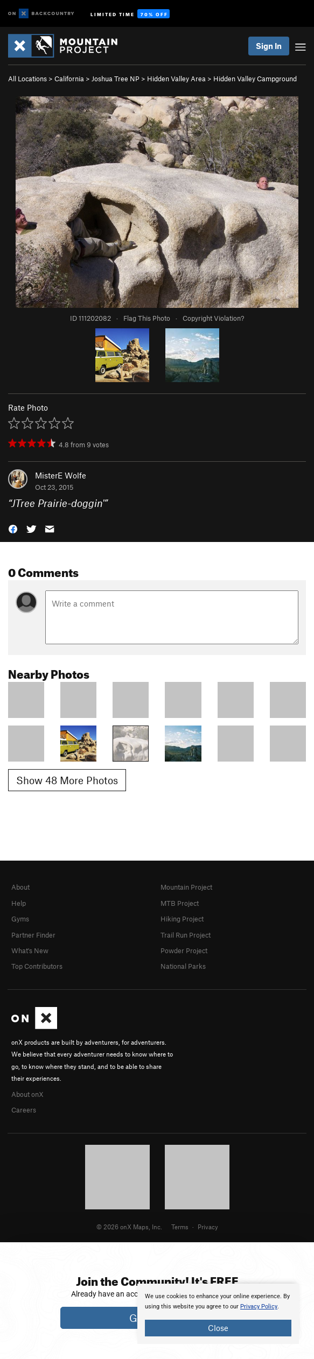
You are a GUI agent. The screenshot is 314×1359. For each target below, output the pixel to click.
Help (18, 903)
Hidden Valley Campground (255, 78)
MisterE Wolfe (60, 475)
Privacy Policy (258, 1306)
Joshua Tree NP (115, 78)
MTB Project (180, 903)
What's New (29, 950)
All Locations (27, 78)
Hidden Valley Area (176, 78)
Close (218, 1328)
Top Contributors (36, 966)
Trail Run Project (186, 935)
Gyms (20, 918)
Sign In (269, 46)
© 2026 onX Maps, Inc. (129, 1226)
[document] (218, 1313)
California (69, 78)
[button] (13, 528)
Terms (180, 1226)
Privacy (208, 1226)
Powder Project (184, 950)
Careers (23, 1109)
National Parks (183, 966)
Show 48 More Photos (67, 780)
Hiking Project (182, 918)
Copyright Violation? (213, 318)
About (20, 887)
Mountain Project (186, 887)
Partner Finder (33, 935)
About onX (27, 1094)
